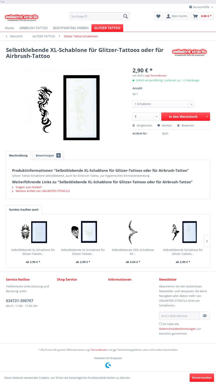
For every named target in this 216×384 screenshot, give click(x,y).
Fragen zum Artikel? (27, 187)
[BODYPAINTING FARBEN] (70, 28)
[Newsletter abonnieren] (205, 316)
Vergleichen (142, 125)
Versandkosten (99, 349)
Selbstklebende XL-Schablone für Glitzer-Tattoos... (33, 252)
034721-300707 (19, 300)
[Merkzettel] (158, 16)
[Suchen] (125, 16)
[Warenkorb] (202, 16)
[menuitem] (99, 16)
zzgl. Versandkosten (156, 75)
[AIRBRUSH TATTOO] (33, 28)
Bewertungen (48, 155)
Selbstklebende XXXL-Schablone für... (133, 252)
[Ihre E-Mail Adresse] (179, 316)
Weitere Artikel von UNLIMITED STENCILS (41, 191)
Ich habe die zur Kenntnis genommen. (180, 328)
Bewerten (185, 125)
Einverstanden (202, 377)
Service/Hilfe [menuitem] (199, 7)
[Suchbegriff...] (99, 16)
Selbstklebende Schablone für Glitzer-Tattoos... (183, 252)
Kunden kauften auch (23, 209)
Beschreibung (18, 155)
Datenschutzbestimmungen (177, 329)
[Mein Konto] (176, 16)
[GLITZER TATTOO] (107, 28)
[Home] (9, 28)
